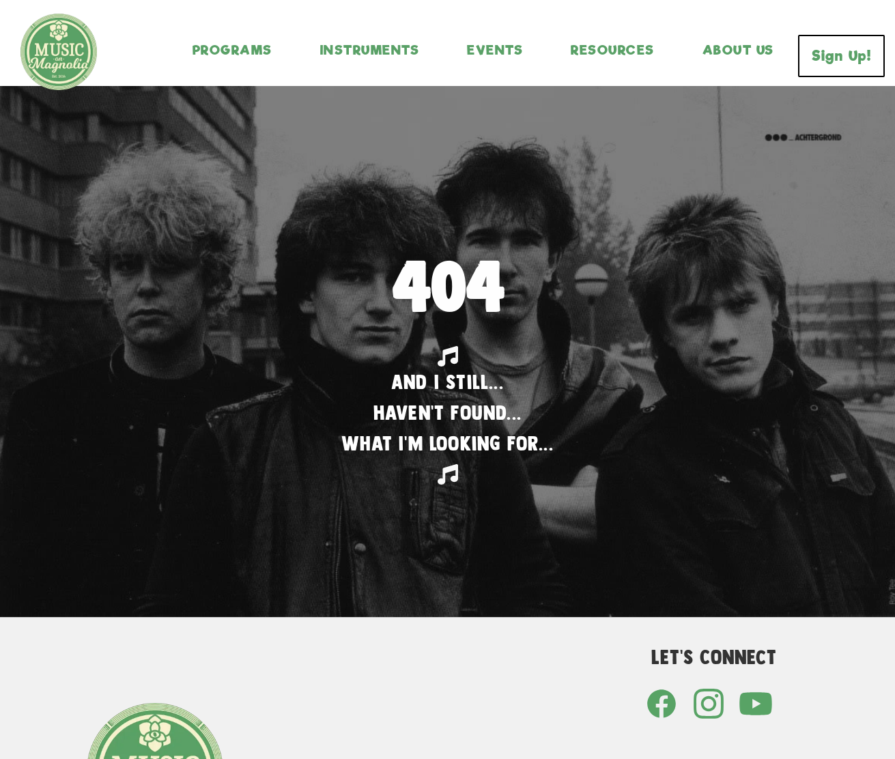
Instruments (370, 50)
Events (495, 50)
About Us (738, 50)
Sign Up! (841, 56)
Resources (613, 50)
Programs (232, 50)
